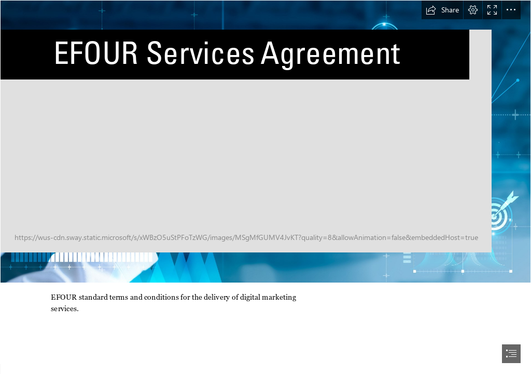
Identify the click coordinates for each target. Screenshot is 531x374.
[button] (442, 10)
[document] (265, 187)
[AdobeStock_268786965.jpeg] (265, 141)
